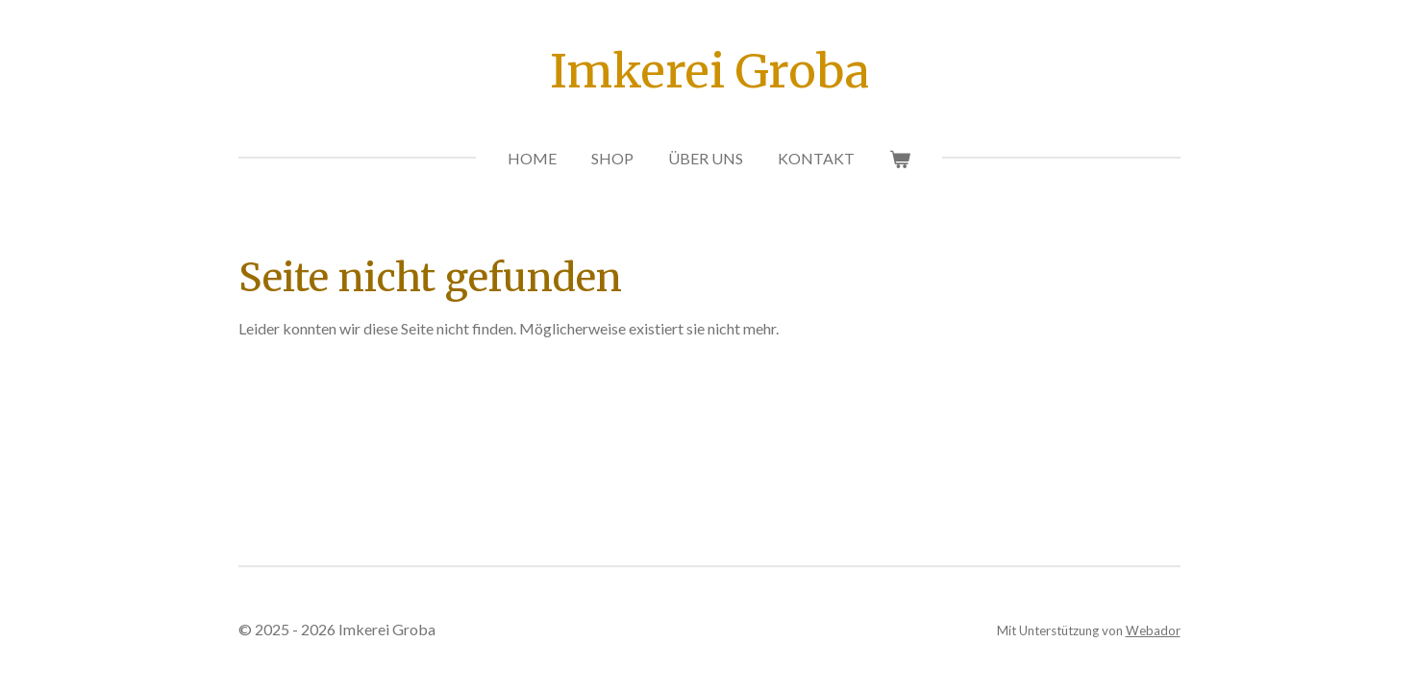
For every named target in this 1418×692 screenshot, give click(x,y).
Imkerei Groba (709, 71)
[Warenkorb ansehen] (900, 158)
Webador (1153, 630)
